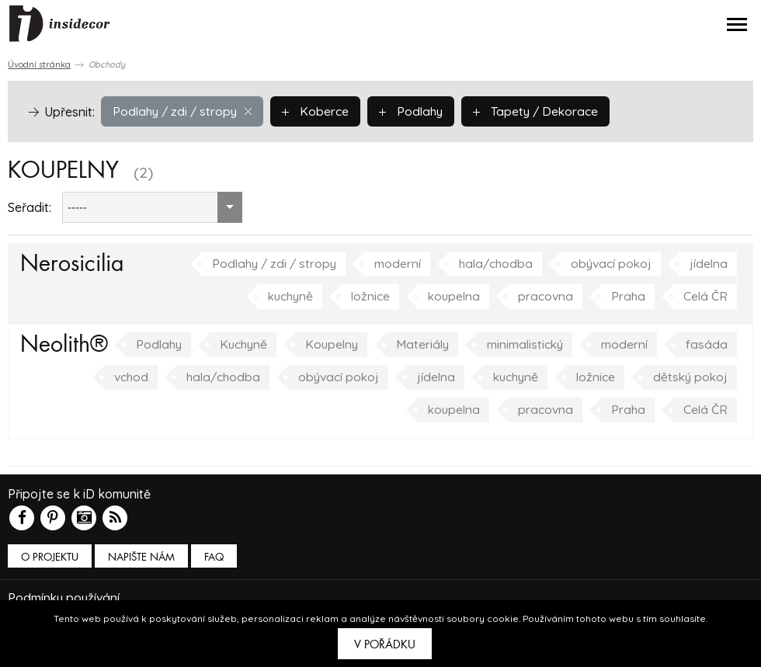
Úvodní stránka (39, 64)
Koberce (320, 111)
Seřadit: (29, 207)
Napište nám (141, 557)
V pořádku (384, 644)
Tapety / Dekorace (543, 111)
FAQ (214, 557)
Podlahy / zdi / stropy (184, 111)
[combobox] (152, 207)
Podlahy (417, 111)
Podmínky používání (65, 597)
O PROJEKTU (49, 557)
